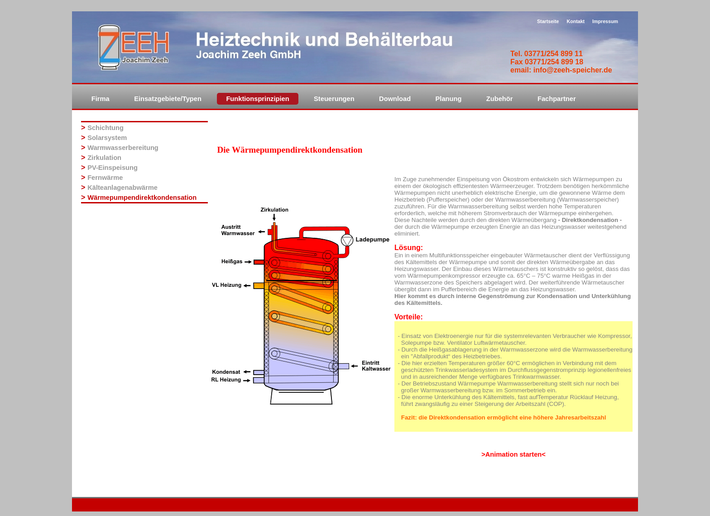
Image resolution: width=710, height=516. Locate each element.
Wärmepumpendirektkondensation (142, 197)
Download (395, 98)
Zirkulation (104, 157)
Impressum (605, 21)
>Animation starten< (513, 454)
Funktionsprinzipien (257, 98)
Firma (100, 98)
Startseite (548, 21)
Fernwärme (105, 177)
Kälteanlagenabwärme (122, 187)
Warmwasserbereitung (122, 147)
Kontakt (575, 21)
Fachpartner (556, 98)
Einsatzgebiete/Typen (167, 98)
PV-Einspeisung (112, 167)
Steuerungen (334, 98)
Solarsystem (107, 137)
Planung (449, 98)
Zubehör (499, 98)
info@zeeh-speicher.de (572, 70)
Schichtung (105, 127)
